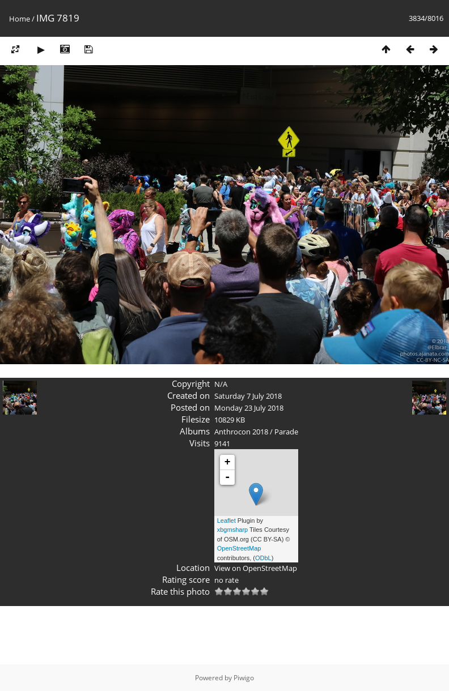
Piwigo (244, 678)
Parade (286, 431)
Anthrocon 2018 (241, 431)
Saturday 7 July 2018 (248, 396)
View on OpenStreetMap (255, 568)
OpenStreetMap (239, 548)
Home (19, 19)
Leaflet (226, 520)
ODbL (263, 557)
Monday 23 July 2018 (248, 408)
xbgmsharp (232, 529)
